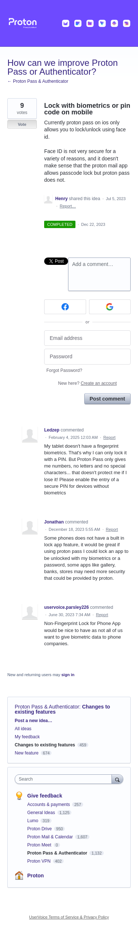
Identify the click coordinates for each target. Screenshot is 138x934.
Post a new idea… (33, 720)
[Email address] (87, 338)
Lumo (33, 820)
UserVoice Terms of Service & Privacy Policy (69, 917)
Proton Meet (40, 845)
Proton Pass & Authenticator (47, 707)
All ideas (23, 728)
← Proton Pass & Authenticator (37, 81)
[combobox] (65, 779)
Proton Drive (40, 828)
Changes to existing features (45, 744)
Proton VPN (39, 861)
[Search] (117, 779)
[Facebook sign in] (65, 306)
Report (109, 437)
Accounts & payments (49, 804)
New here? (87, 383)
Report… (68, 206)
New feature (27, 753)
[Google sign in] (110, 306)
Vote (22, 124)
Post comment (107, 399)
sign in (67, 674)
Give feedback (44, 796)
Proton (35, 875)
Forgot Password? (64, 370)
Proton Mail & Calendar (50, 836)
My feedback (27, 736)
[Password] (87, 357)
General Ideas (41, 812)
